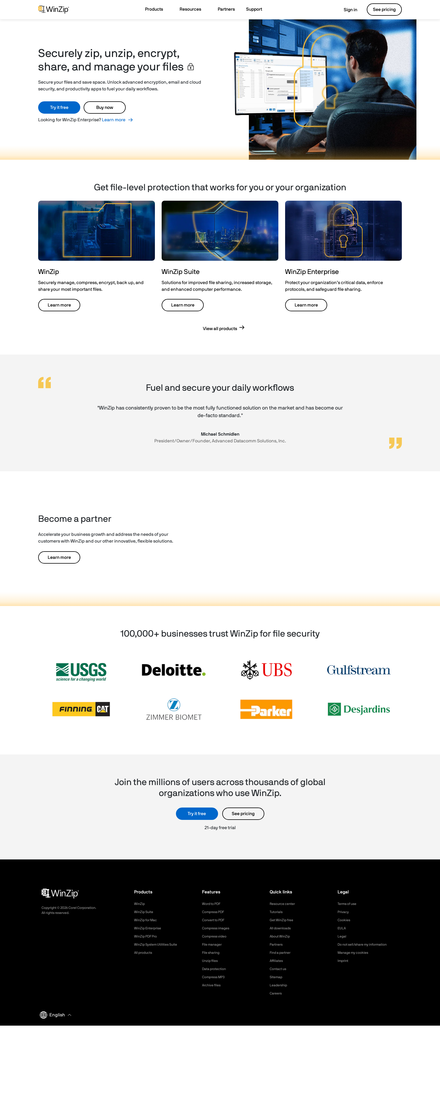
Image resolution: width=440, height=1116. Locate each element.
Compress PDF (215, 912)
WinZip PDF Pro (147, 936)
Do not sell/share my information (367, 944)
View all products (220, 328)
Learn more (113, 120)
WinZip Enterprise (149, 928)
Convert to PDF (215, 920)
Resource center (284, 904)
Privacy (344, 912)
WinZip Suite (145, 912)
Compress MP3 (215, 977)
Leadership (280, 985)
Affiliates (277, 961)
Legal (342, 936)
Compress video (216, 936)
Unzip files (211, 961)
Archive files (213, 985)
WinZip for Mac (147, 920)
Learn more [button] (59, 305)
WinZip (140, 904)
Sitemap (277, 977)
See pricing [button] (384, 9)
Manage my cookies (355, 953)
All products (144, 953)
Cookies (345, 920)
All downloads (282, 928)
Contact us (279, 969)
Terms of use (349, 904)
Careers (277, 993)
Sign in (346, 10)
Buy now (104, 107)
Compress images (218, 928)
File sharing (212, 953)
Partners (277, 944)
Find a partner (282, 953)
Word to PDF (213, 904)
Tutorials (277, 912)
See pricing (243, 813)
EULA (342, 928)
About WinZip (281, 936)
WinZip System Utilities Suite (159, 944)
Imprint (344, 961)
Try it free (59, 107)
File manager (213, 944)
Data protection (216, 969)
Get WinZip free (283, 920)
